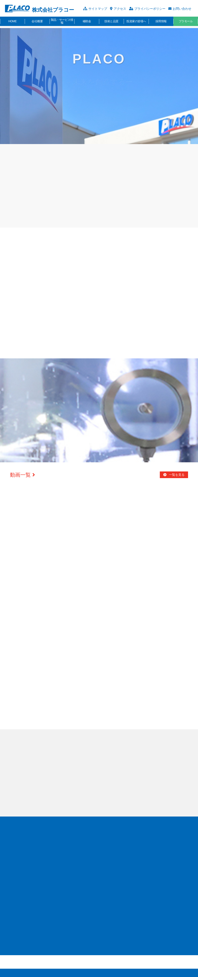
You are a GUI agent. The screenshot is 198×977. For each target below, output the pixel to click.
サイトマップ (97, 8)
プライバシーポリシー (149, 8)
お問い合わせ (182, 8)
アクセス (120, 8)
